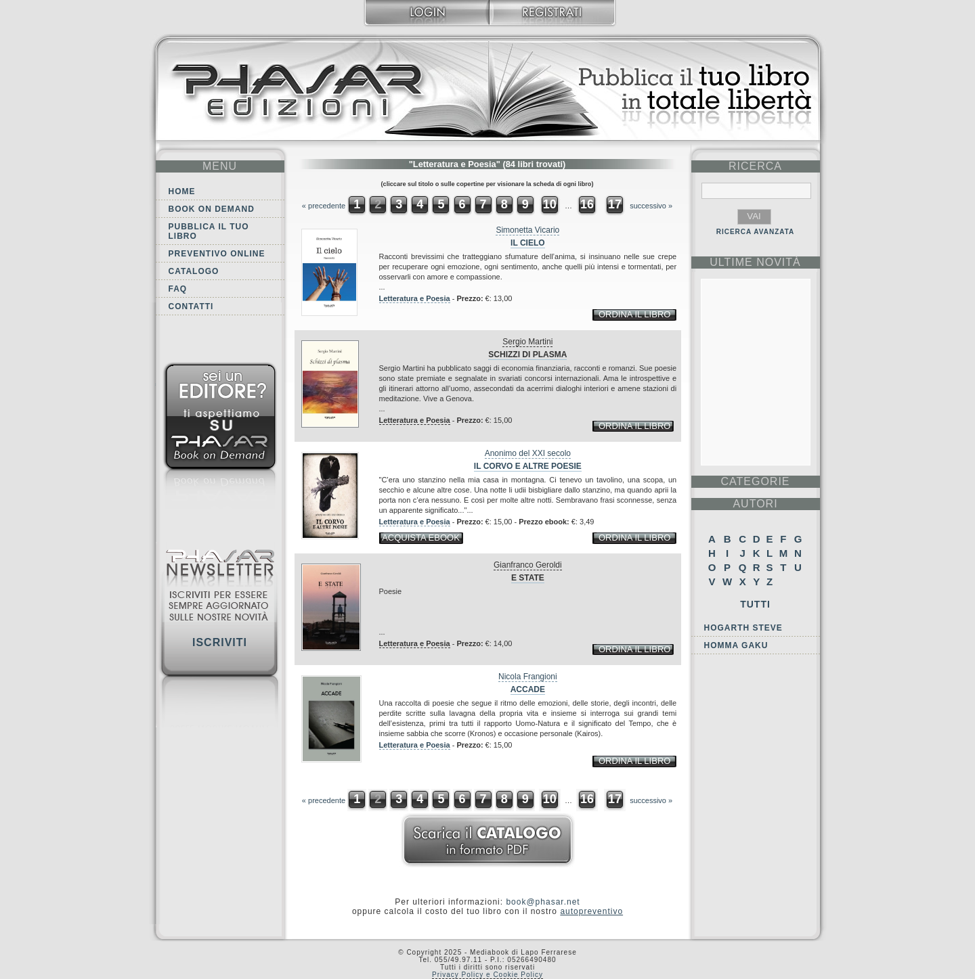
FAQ (178, 289)
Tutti (755, 604)
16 (587, 204)
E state (527, 578)
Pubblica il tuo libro (209, 231)
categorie (754, 481)
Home (182, 191)
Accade (528, 689)
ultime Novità (755, 262)
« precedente (323, 206)
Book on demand (212, 209)
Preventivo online (217, 253)
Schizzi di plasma (527, 354)
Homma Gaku (736, 645)
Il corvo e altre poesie (528, 466)
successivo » (651, 206)
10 (550, 204)
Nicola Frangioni (527, 676)
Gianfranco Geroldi (528, 565)
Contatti (191, 306)
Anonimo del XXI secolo (528, 453)
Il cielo (527, 243)
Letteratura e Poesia (414, 298)
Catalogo (194, 271)
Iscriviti (219, 642)
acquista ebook (421, 537)
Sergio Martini (527, 341)
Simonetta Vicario (527, 230)
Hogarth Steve (743, 628)
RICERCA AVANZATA (755, 231)
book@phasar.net (543, 902)
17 (615, 204)
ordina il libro (634, 314)
